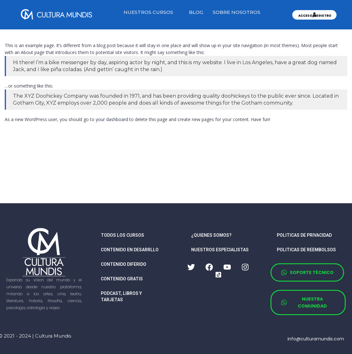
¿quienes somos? (211, 235)
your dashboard (112, 119)
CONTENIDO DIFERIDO (123, 264)
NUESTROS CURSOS (148, 12)
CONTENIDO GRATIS (122, 278)
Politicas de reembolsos (306, 249)
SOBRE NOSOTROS (236, 12)
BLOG (196, 12)
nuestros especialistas (220, 249)
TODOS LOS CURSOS (122, 235)
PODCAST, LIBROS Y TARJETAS (121, 296)
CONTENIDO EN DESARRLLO (130, 249)
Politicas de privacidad (304, 235)
